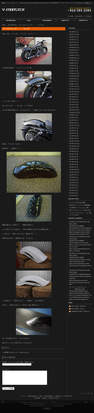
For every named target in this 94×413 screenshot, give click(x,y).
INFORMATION (10, 20)
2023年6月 (72, 32)
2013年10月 (73, 146)
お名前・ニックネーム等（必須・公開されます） (18, 362)
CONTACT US (83, 20)
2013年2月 (72, 164)
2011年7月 (72, 193)
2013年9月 (72, 149)
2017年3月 (72, 102)
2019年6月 (72, 63)
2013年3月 (72, 162)
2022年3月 (72, 34)
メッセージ (6, 369)
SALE (29, 20)
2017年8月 (72, 97)
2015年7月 (72, 115)
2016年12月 (73, 110)
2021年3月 (72, 42)
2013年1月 (72, 167)
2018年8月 (72, 79)
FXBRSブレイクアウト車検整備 (79, 205)
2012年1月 (72, 190)
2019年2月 (72, 68)
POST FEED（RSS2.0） (79, 306)
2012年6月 (72, 177)
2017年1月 (72, 107)
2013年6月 (72, 156)
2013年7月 (72, 154)
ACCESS (79, 16)
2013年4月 (72, 159)
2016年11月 (73, 112)
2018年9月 (72, 76)
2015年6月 (72, 117)
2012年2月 (72, 188)
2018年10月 (73, 73)
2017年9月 (72, 94)
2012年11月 (73, 172)
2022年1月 (72, 39)
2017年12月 (73, 86)
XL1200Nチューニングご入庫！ (79, 207)
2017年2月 (72, 104)
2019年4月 (72, 65)
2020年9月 (72, 47)
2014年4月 (72, 133)
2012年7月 (72, 175)
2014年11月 (73, 125)
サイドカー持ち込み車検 (77, 202)
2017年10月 (73, 91)
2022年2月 (72, 37)
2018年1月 (72, 84)
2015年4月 (72, 120)
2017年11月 (73, 89)
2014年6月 (72, 128)
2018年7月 (72, 81)
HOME (72, 16)
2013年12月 (73, 141)
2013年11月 (73, 143)
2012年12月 (73, 169)
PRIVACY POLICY (54, 400)
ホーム (23, 398)
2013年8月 (72, 151)
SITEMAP (88, 16)
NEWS (45, 400)
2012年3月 (72, 185)
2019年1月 (72, 71)
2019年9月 (72, 60)
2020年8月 (72, 50)
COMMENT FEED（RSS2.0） (80, 311)
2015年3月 (72, 123)
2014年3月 (72, 136)
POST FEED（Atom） (78, 309)
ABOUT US (65, 20)
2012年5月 (72, 180)
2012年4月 (72, 182)
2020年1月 (72, 53)
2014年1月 (72, 138)
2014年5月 (72, 130)
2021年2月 (72, 45)
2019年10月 (73, 58)
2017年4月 (72, 99)
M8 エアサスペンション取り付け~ (80, 210)
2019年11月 (73, 55)
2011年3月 (72, 195)
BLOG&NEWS (47, 20)
